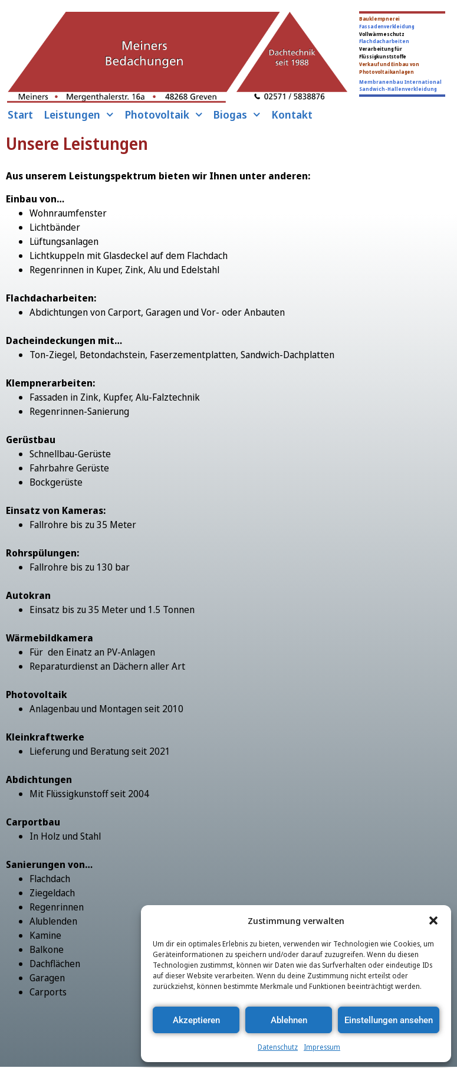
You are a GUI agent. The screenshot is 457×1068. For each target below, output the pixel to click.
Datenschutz (278, 1047)
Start (20, 114)
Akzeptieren (196, 1020)
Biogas (237, 114)
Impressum (322, 1047)
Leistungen (79, 114)
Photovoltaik (163, 114)
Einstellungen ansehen (388, 1020)
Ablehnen (289, 1020)
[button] (433, 920)
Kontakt (292, 114)
